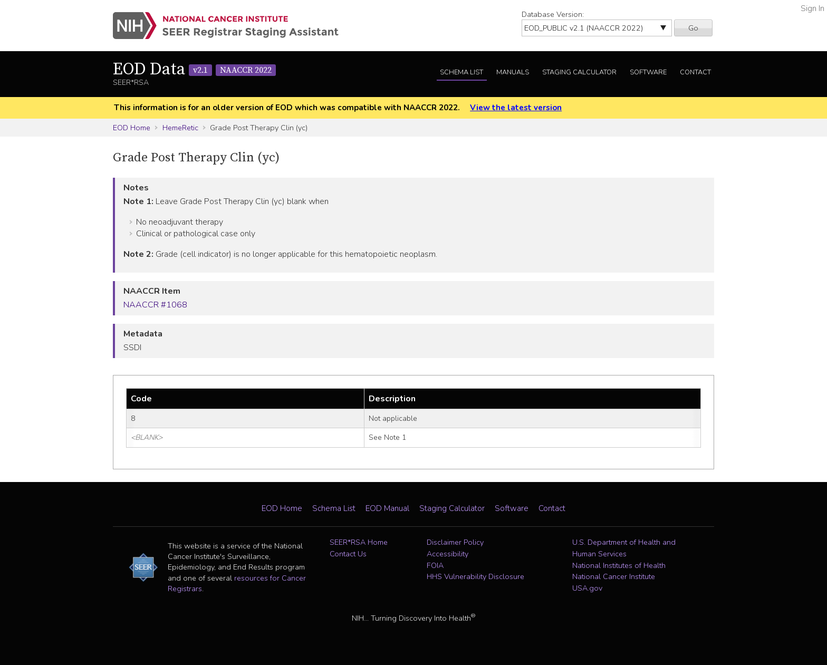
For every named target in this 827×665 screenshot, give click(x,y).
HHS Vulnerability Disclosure (475, 576)
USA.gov (587, 588)
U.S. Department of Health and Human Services (624, 548)
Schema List (461, 72)
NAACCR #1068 (155, 305)
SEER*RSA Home (359, 542)
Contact (695, 72)
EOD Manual (387, 508)
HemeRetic (180, 127)
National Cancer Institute (613, 576)
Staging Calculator (579, 72)
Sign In (812, 8)
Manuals (512, 72)
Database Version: (553, 14)
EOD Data (194, 69)
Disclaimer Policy (455, 542)
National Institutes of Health (619, 565)
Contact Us (348, 553)
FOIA (435, 565)
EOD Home (131, 127)
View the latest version (516, 107)
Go (693, 28)
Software (648, 72)
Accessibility (447, 553)
